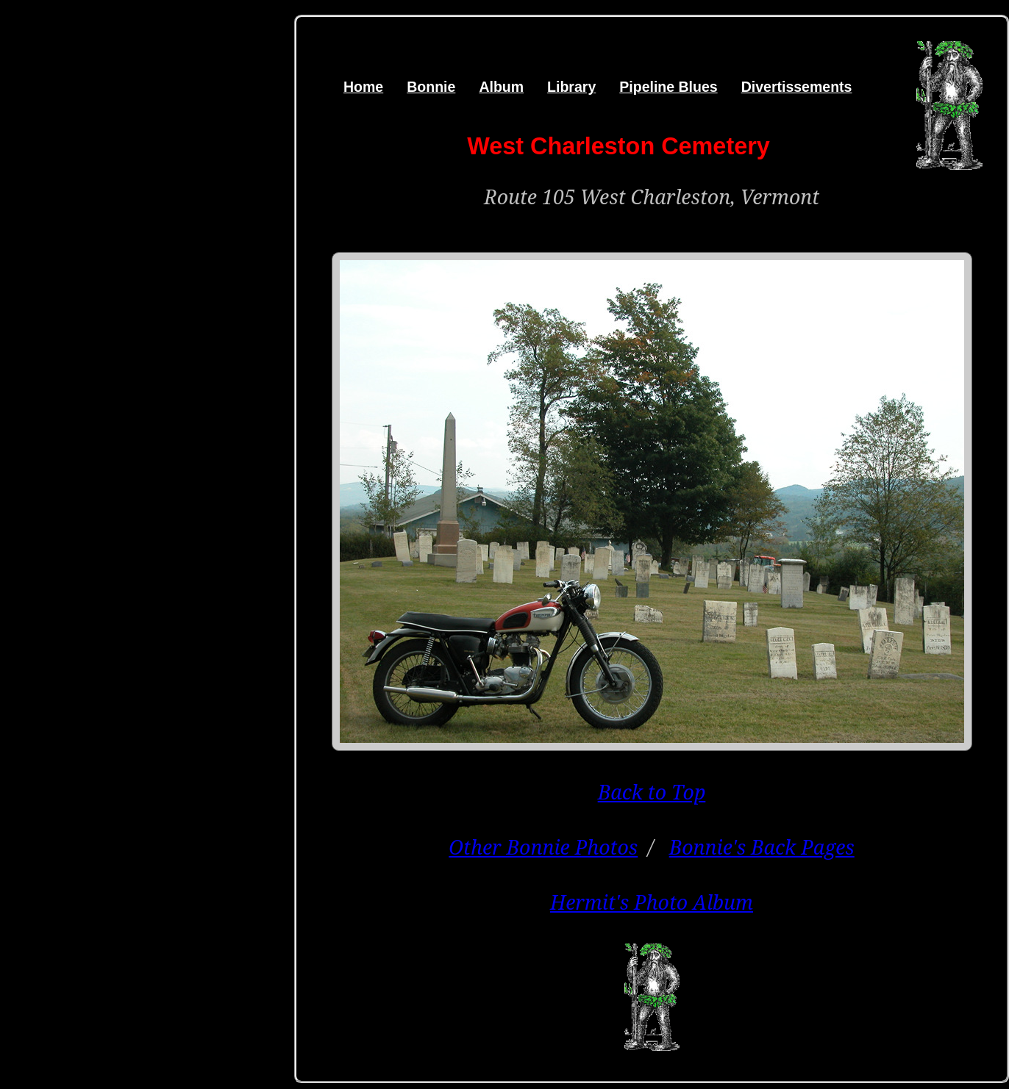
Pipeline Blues (668, 87)
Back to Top (652, 791)
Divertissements (796, 87)
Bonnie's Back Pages (762, 846)
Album (501, 87)
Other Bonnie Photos (543, 846)
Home (363, 87)
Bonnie (431, 87)
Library (571, 87)
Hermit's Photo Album (651, 902)
